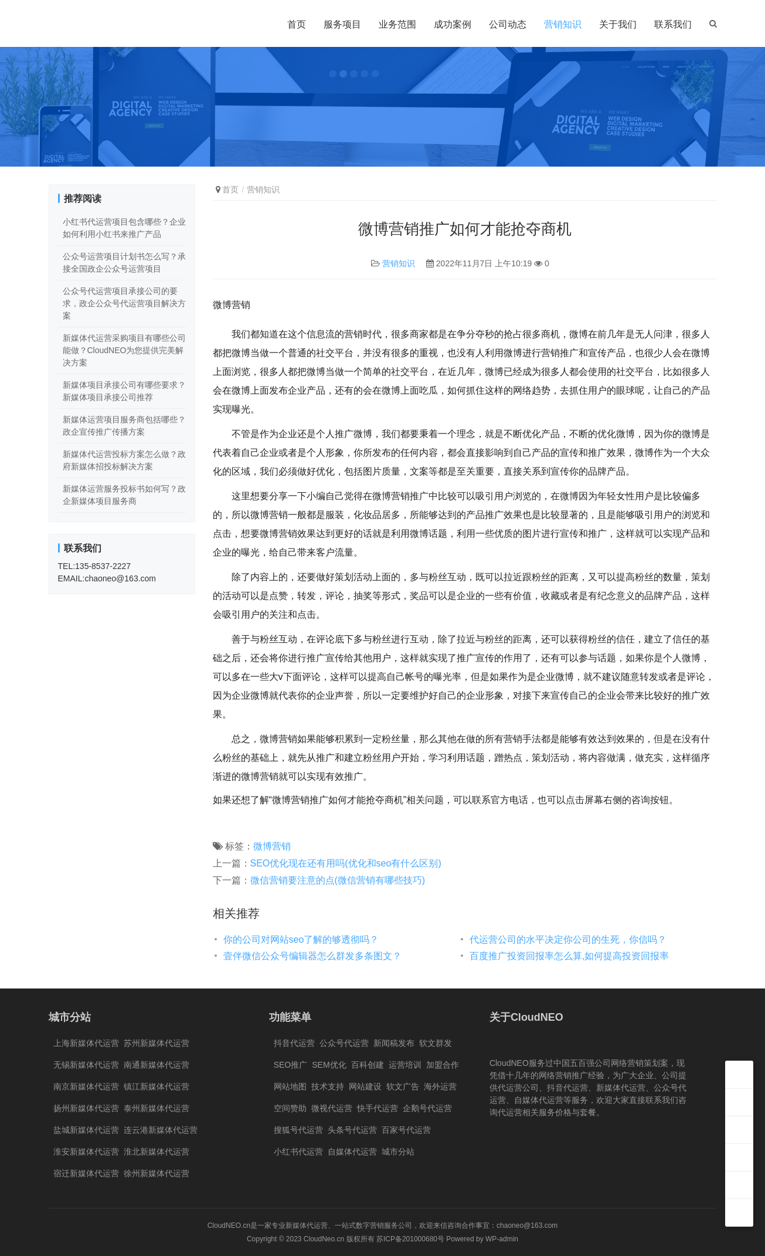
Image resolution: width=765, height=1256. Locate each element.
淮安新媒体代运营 (86, 1151)
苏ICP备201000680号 (410, 1239)
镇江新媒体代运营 (156, 1086)
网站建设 (365, 1086)
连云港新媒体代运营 (161, 1130)
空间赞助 (290, 1108)
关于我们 (618, 24)
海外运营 (440, 1086)
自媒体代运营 (352, 1151)
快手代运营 (377, 1108)
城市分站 (398, 1151)
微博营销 (272, 846)
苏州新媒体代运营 (156, 1043)
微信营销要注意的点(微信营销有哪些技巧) (338, 880)
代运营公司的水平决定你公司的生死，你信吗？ (568, 939)
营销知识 (563, 24)
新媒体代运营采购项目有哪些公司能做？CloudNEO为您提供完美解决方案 (124, 350)
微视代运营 (331, 1108)
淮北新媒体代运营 (156, 1151)
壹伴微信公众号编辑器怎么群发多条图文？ (312, 956)
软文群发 (435, 1043)
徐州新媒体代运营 (156, 1173)
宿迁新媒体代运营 (86, 1173)
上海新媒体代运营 (86, 1043)
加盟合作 (442, 1064)
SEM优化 (329, 1064)
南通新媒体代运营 (156, 1064)
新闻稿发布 (393, 1043)
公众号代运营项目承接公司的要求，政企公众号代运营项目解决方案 (124, 303)
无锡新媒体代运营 (86, 1064)
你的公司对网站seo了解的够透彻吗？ (301, 939)
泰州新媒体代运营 (156, 1108)
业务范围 (397, 24)
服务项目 (342, 24)
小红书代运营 (298, 1151)
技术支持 (327, 1086)
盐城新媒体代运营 (86, 1130)
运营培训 (405, 1064)
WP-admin (501, 1239)
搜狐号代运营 (298, 1130)
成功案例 (452, 24)
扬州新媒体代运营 (86, 1108)
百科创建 (367, 1064)
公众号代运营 (344, 1043)
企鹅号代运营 (427, 1108)
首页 (296, 24)
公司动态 (507, 24)
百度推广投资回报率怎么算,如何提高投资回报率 (569, 956)
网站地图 (290, 1086)
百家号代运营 (406, 1130)
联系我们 (673, 24)
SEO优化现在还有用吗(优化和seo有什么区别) (345, 863)
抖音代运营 (294, 1043)
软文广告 (402, 1086)
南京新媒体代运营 (86, 1086)
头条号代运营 (352, 1130)
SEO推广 (291, 1064)
